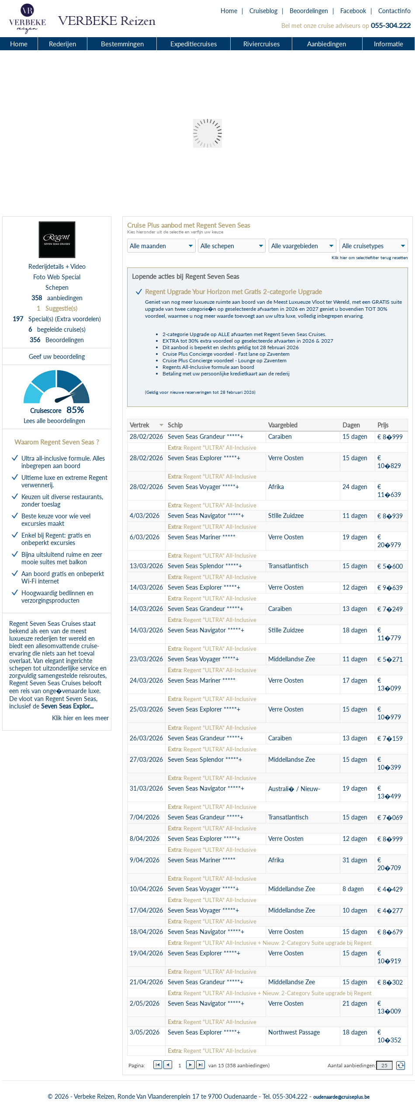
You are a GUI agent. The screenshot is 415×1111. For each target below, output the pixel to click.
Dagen (351, 425)
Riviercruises (261, 44)
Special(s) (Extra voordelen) (57, 319)
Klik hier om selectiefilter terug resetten (370, 257)
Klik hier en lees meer (80, 718)
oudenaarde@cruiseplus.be (341, 1097)
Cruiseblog (263, 10)
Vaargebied (282, 425)
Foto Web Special (56, 277)
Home (229, 10)
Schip (175, 425)
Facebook (353, 10)
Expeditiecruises (193, 44)
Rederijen (62, 44)
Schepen (57, 287)
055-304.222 (391, 25)
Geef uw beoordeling (57, 356)
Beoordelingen (309, 10)
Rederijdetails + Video (57, 266)
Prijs (382, 425)
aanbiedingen (57, 298)
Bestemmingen (122, 44)
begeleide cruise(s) (57, 329)
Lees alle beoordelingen (54, 420)
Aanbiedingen (327, 44)
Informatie (388, 44)
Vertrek (139, 425)
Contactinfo (394, 10)
